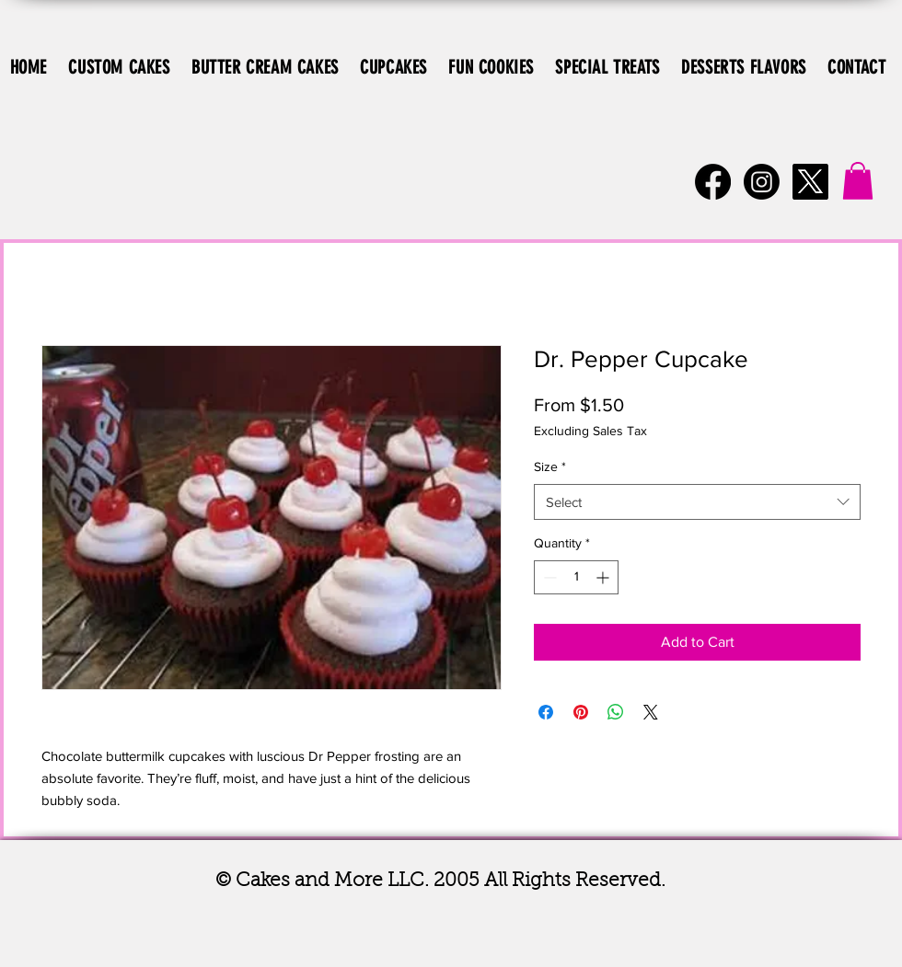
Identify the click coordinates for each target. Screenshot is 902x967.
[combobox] (697, 502)
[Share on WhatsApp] (616, 712)
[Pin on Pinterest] (581, 712)
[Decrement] (548, 577)
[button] (857, 181)
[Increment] (604, 577)
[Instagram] (762, 182)
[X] (810, 182)
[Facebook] (713, 182)
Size (550, 466)
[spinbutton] (576, 577)
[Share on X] (651, 712)
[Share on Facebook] (546, 712)
